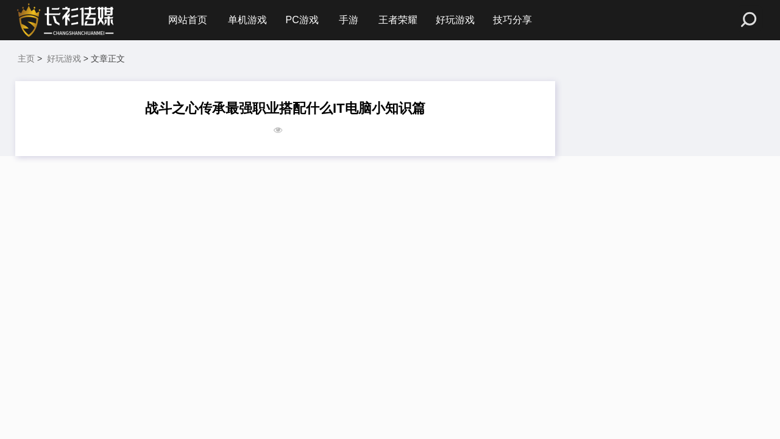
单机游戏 (247, 20)
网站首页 (187, 20)
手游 (348, 20)
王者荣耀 (397, 20)
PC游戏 (301, 20)
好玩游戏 (455, 20)
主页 (26, 58)
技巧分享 (512, 20)
